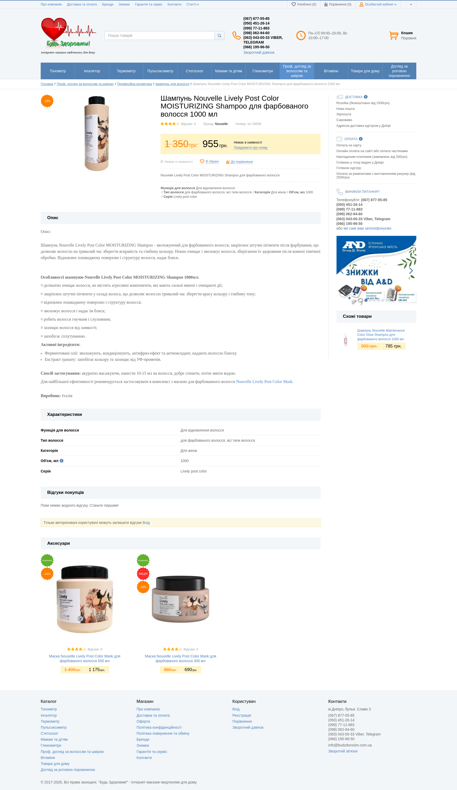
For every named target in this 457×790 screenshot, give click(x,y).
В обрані (212, 161)
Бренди (107, 4)
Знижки (124, 4)
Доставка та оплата (82, 4)
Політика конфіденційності (159, 727)
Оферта (143, 721)
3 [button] (374, 300)
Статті (193, 4)
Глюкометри (51, 745)
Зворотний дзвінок (258, 52)
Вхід (146, 522)
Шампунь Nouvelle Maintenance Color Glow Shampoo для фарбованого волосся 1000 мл (381, 335)
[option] (376, 270)
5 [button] (382, 300)
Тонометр (49, 709)
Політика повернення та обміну (163, 733)
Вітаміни (48, 758)
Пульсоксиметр (54, 727)
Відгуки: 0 (188, 124)
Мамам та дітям (54, 739)
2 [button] (370, 300)
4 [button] (378, 300)
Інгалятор (49, 715)
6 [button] (386, 300)
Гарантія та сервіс (148, 4)
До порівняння (242, 162)
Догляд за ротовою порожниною (68, 770)
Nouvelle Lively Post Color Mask (264, 381)
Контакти (174, 4)
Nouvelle (221, 124)
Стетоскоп (49, 733)
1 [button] (366, 300)
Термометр (50, 721)
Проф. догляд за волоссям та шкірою (72, 752)
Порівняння (242, 721)
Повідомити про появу (251, 147)
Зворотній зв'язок (343, 751)
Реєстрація (241, 715)
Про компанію (51, 4)
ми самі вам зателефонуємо (367, 228)
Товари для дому (55, 764)
